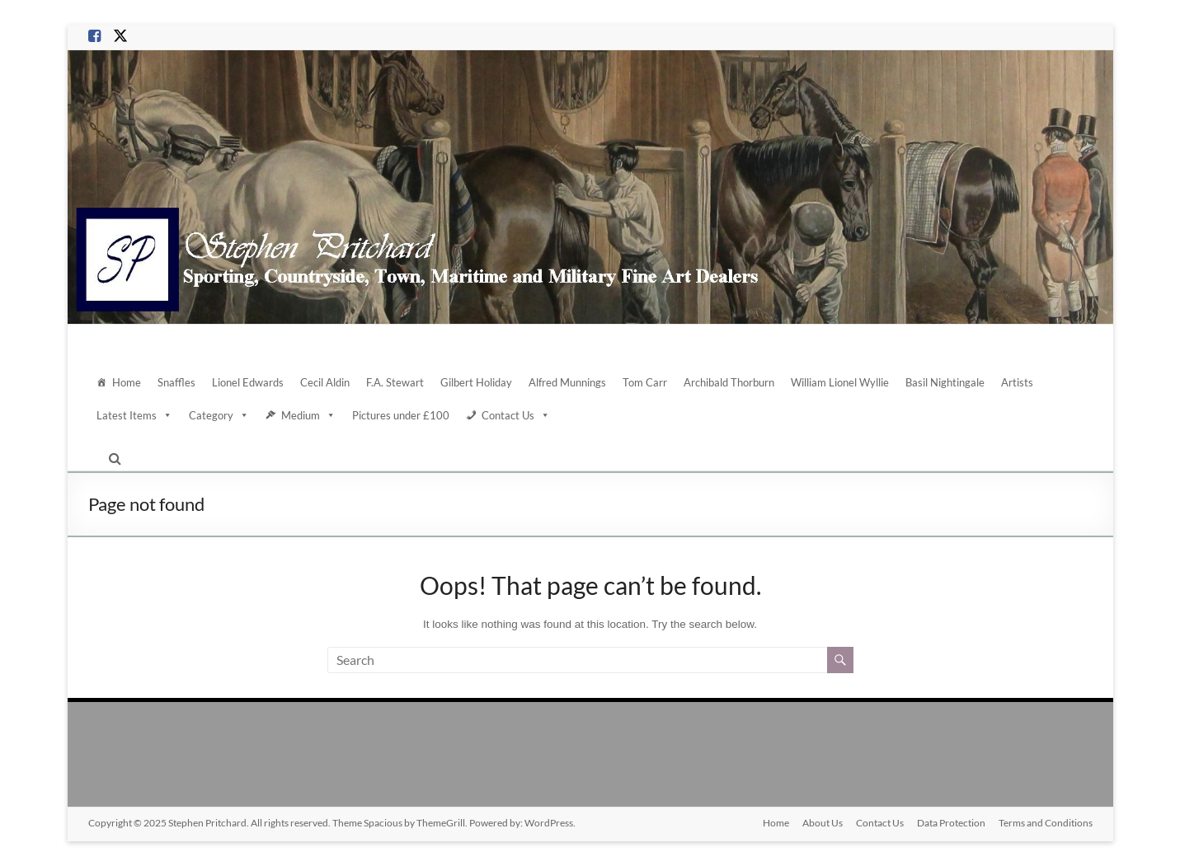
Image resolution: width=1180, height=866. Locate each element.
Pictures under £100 (400, 415)
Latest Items (134, 415)
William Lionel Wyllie (840, 382)
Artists (1017, 382)
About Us (822, 823)
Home (126, 382)
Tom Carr (645, 382)
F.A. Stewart (395, 382)
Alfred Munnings (567, 382)
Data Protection (951, 823)
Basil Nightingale (945, 382)
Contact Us (516, 415)
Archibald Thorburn (729, 382)
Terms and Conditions (1046, 823)
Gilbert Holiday (476, 382)
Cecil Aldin (325, 382)
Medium (308, 415)
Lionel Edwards (248, 382)
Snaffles (176, 382)
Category (219, 415)
